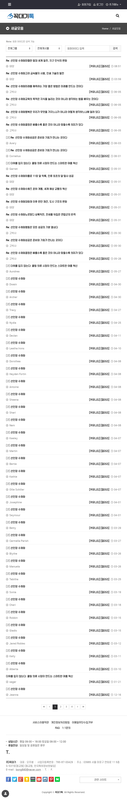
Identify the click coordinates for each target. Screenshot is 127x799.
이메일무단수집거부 (82, 722)
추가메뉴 (112, 4)
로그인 (98, 4)
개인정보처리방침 (60, 722)
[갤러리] (105, 66)
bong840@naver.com (28, 769)
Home (105, 28)
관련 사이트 (106, 779)
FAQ (57, 727)
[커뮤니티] (94, 66)
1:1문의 (66, 727)
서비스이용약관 (41, 722)
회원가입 (84, 4)
